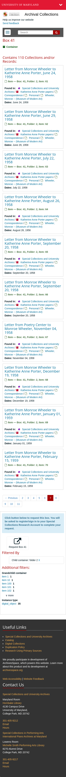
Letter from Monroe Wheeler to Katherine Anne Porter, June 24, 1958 (30, 73)
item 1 (5, 576)
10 (11, 504)
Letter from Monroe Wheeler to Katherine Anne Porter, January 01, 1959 (33, 414)
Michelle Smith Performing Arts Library (23, 745)
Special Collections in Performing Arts (23, 733)
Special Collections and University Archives (28, 636)
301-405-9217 (10, 759)
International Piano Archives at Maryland (25, 736)
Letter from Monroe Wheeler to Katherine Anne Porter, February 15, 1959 (31, 456)
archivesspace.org (13, 670)
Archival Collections (41, 14)
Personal (34, 95)
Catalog (9, 640)
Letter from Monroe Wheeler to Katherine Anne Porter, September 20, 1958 (33, 243)
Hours (6, 727)
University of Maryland (20, 5)
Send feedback (11, 23)
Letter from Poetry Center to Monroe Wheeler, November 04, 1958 (31, 328)
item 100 (7, 583)
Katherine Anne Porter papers (37, 91)
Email (6, 724)
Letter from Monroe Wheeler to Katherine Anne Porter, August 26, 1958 (32, 200)
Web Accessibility (12, 678)
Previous (11, 498)
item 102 (7, 590)
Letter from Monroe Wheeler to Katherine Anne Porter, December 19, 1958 (32, 371)
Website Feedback (34, 678)
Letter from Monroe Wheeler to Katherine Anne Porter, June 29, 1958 (30, 115)
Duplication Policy (15, 647)
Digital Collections (15, 643)
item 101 (7, 587)
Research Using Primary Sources (23, 650)
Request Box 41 (18, 543)
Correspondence (14, 95)
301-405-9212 (10, 720)
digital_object (9, 603)
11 (18, 504)
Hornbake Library (12, 703)
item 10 (6, 580)
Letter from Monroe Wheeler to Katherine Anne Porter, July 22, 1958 (30, 158)
